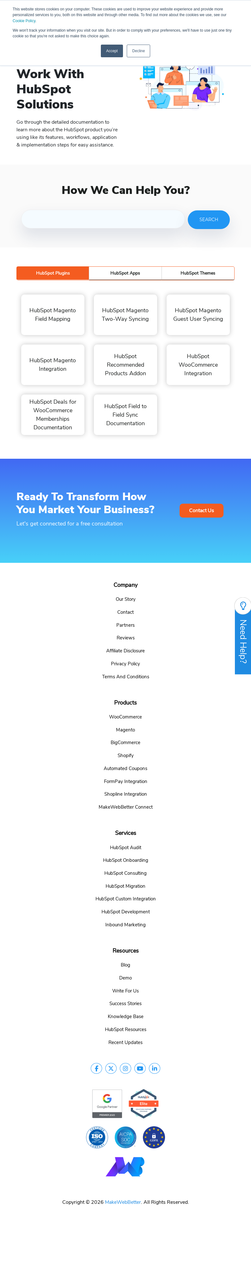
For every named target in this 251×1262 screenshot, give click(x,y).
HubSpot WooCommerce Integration (198, 364)
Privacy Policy (125, 663)
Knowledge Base (126, 1016)
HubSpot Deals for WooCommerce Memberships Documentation (52, 414)
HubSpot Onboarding (125, 860)
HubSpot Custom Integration (125, 898)
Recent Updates (125, 1042)
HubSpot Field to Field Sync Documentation (125, 414)
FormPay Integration (125, 781)
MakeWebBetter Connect (126, 807)
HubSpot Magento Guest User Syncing (198, 314)
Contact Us (201, 510)
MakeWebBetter (123, 1201)
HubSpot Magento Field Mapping (52, 314)
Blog (125, 964)
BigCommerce (125, 742)
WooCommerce (125, 716)
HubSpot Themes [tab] (198, 273)
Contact (125, 612)
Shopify (126, 755)
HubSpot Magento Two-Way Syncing (125, 314)
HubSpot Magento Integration (52, 364)
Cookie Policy (24, 21)
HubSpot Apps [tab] (125, 273)
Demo (125, 977)
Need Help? (243, 635)
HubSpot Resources (125, 1029)
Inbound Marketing (125, 924)
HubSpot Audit (125, 847)
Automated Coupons (125, 768)
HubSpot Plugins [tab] (53, 273)
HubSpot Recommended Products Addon (125, 364)
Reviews (126, 637)
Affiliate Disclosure (125, 650)
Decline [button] (138, 51)
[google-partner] (107, 1103)
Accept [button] (112, 51)
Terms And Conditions (125, 676)
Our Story (126, 599)
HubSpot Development (125, 911)
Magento (125, 729)
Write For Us (125, 990)
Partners (125, 625)
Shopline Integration (125, 794)
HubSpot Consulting (125, 873)
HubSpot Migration (125, 886)
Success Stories (125, 1003)
